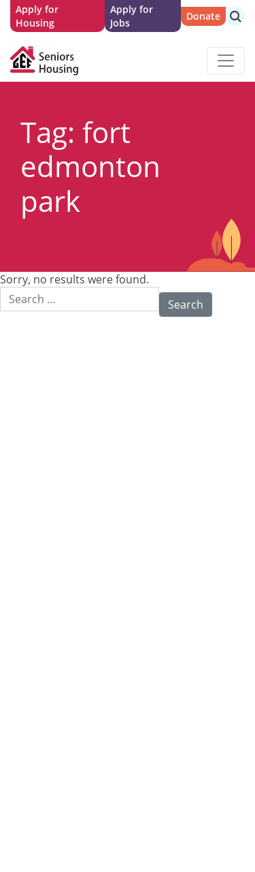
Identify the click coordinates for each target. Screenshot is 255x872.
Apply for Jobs (131, 16)
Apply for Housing (37, 16)
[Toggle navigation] (226, 60)
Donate (203, 16)
